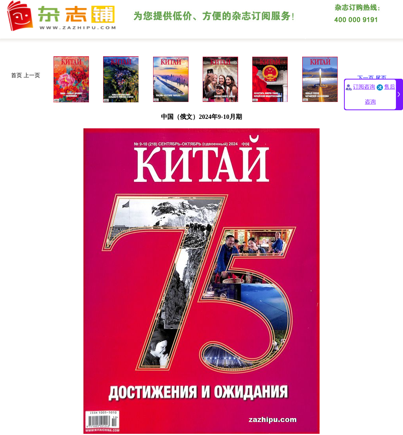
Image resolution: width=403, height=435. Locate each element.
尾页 (380, 78)
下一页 (365, 78)
